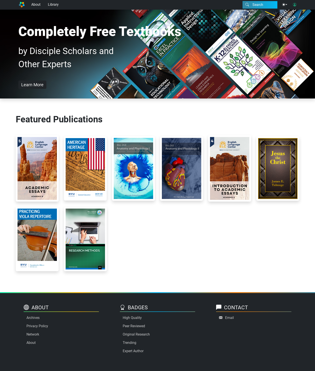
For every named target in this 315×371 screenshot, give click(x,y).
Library (53, 4)
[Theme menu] (284, 5)
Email (229, 318)
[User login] (294, 5)
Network (32, 334)
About (35, 4)
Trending (129, 343)
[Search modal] (260, 5)
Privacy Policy (37, 326)
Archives (33, 318)
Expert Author (133, 351)
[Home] (22, 5)
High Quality (132, 318)
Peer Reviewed (134, 326)
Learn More (32, 84)
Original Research (136, 334)
